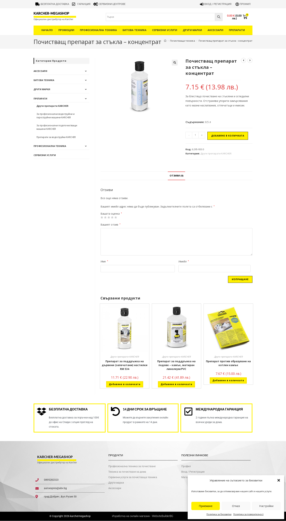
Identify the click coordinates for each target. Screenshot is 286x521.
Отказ (236, 506)
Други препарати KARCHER (215, 153)
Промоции (66, 30)
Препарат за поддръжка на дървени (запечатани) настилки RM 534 (124, 365)
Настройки (266, 506)
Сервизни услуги (164, 30)
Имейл (183, 261)
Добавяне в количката (227, 135)
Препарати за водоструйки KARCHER (56, 137)
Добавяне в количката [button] (124, 384)
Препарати (237, 30)
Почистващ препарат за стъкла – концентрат (225, 40)
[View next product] (249, 60)
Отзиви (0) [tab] (176, 175)
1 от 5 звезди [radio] (102, 217)
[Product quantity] (195, 135)
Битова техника (134, 30)
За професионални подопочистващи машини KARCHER (56, 127)
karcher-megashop (51, 13)
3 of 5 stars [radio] (108, 217)
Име (104, 261)
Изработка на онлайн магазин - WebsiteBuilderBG (143, 516)
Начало (47, 30)
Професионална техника (98, 30)
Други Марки (192, 30)
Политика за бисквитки (218, 514)
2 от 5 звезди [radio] (105, 217)
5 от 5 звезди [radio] (115, 217)
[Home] (165, 40)
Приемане (205, 506)
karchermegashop (80, 516)
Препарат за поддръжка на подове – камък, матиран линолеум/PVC (176, 365)
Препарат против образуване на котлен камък (228, 363)
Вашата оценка (111, 213)
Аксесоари (215, 30)
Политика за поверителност (248, 514)
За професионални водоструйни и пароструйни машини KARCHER (55, 115)
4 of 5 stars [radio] (112, 217)
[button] (279, 480)
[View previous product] (243, 60)
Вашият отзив (111, 224)
